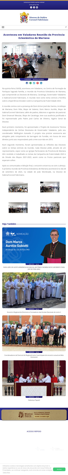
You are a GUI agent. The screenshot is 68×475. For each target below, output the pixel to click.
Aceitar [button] (59, 469)
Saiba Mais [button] (6, 472)
